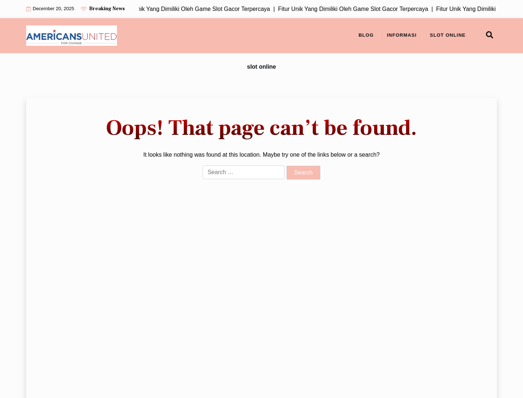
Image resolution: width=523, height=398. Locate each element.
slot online (448, 35)
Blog (366, 35)
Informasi (402, 35)
